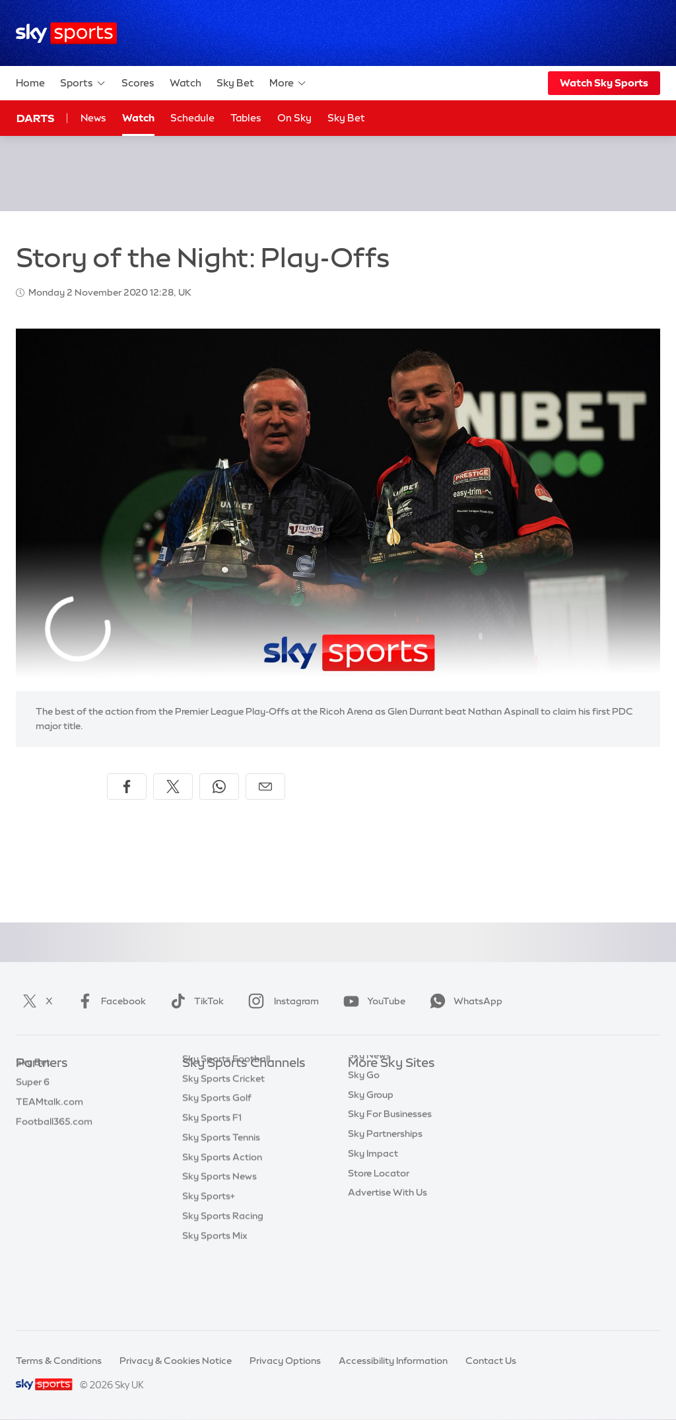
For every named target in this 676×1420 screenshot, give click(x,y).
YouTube (371, 1001)
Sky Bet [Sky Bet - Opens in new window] (346, 118)
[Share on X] (173, 786)
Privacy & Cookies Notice (175, 1360)
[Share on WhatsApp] (219, 786)
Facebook (109, 1001)
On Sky (294, 118)
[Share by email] (265, 786)
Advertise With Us (387, 1240)
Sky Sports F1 (212, 1181)
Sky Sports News (219, 1240)
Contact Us (490, 1360)
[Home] (66, 33)
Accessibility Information (393, 1360)
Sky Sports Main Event (231, 1083)
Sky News (369, 1103)
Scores (137, 83)
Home (30, 83)
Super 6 (33, 1103)
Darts (35, 118)
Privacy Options (285, 1360)
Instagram (281, 1001)
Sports (83, 83)
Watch (185, 83)
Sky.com (367, 1083)
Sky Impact (373, 1201)
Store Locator (378, 1221)
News (93, 118)
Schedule (192, 118)
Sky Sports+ (208, 1260)
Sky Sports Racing (222, 1280)
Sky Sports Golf (217, 1162)
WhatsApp (463, 1001)
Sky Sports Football (226, 1123)
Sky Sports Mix (215, 1300)
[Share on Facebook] (127, 786)
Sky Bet (235, 83)
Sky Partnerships (385, 1181)
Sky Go (364, 1123)
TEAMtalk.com (49, 1123)
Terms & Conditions (59, 1360)
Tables (245, 118)
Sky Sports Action (222, 1221)
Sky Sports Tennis (221, 1201)
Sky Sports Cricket (223, 1142)
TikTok (194, 1001)
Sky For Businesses (390, 1162)
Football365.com (54, 1142)
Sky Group (370, 1142)
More (288, 83)
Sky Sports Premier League (241, 1103)
